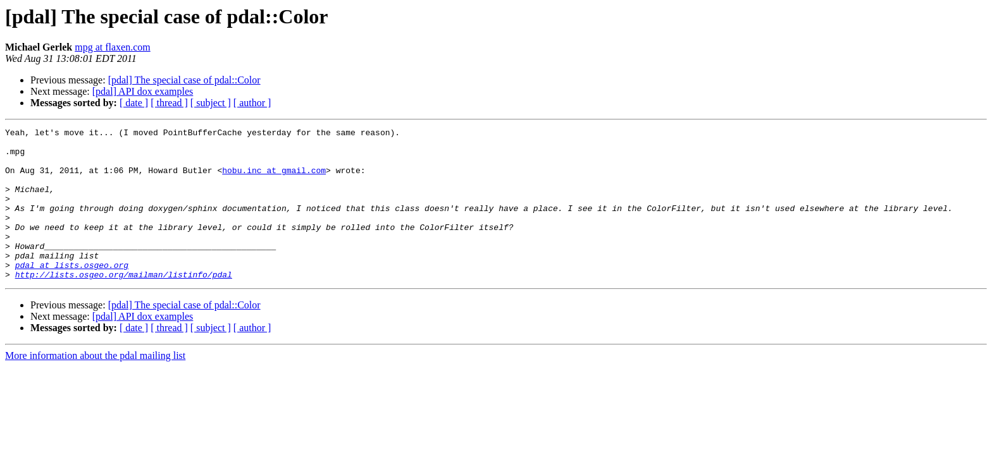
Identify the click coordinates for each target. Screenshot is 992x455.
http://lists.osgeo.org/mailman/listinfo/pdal (123, 304)
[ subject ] (210, 102)
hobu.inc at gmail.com (274, 179)
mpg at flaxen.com (113, 47)
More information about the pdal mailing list (95, 385)
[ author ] (252, 102)
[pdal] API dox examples (143, 91)
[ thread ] (169, 102)
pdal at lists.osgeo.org (71, 293)
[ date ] (134, 102)
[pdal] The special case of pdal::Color (184, 80)
